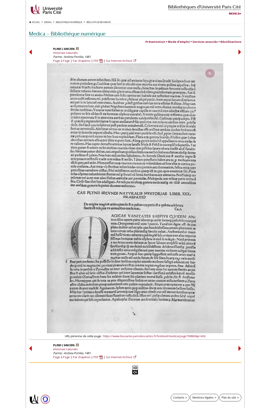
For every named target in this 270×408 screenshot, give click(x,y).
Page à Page (61, 61)
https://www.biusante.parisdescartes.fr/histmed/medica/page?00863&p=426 (154, 336)
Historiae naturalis (65, 53)
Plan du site (229, 397)
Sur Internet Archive (119, 61)
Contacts (178, 397)
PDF (98, 61)
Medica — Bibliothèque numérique (67, 34)
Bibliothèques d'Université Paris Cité (204, 6)
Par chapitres (82, 61)
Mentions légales (203, 397)
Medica (234, 13)
